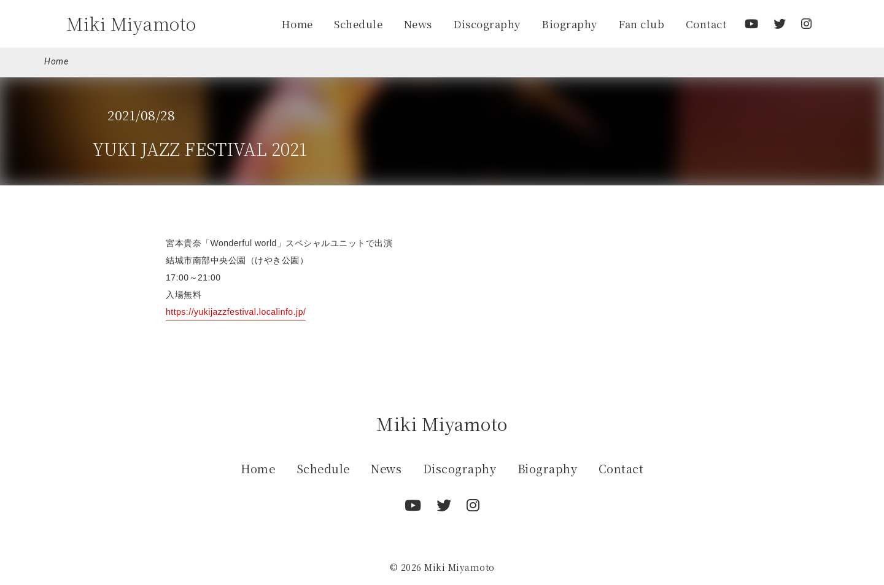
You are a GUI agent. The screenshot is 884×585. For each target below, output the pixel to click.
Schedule (358, 24)
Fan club (641, 24)
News (418, 24)
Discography (487, 24)
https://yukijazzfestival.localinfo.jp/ (236, 312)
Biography (569, 24)
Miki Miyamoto (131, 23)
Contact (706, 24)
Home (297, 24)
